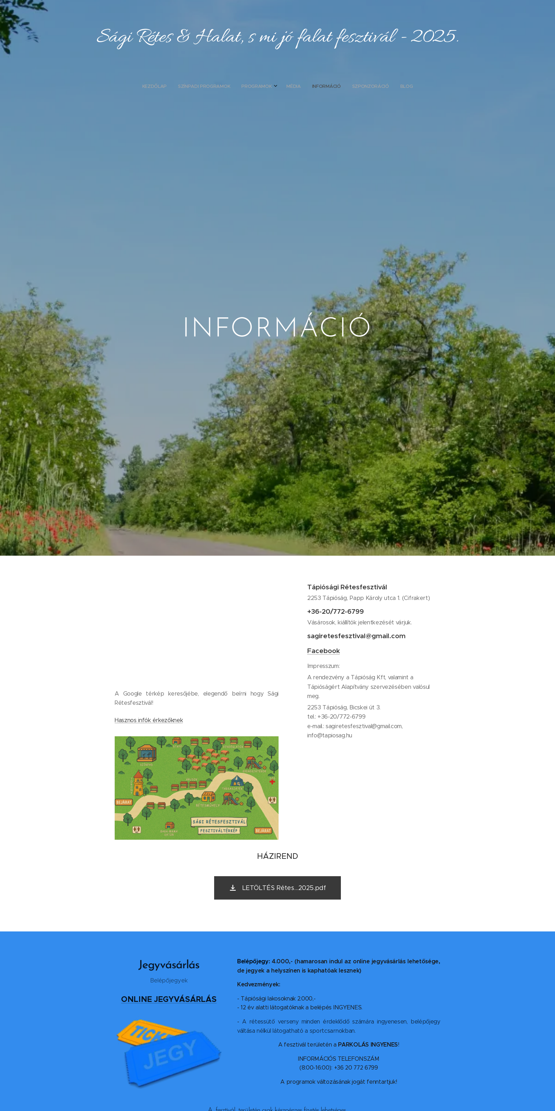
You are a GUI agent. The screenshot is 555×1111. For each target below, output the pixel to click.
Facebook (323, 650)
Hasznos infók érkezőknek (149, 720)
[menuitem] (244, 86)
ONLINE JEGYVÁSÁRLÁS (169, 999)
